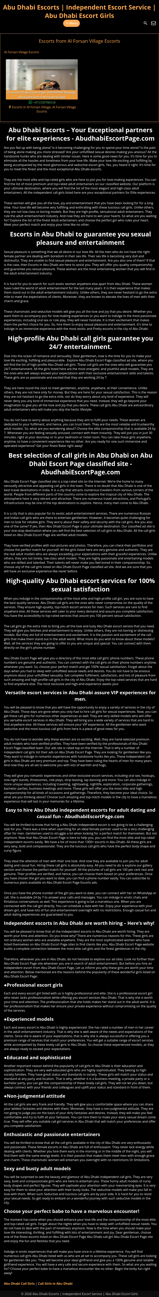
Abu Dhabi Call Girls (19, 1283)
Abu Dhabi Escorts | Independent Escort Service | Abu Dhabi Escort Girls (79, 11)
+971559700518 (44, 102)
